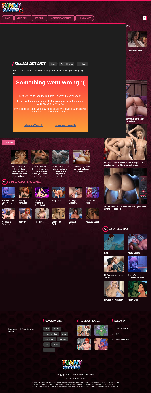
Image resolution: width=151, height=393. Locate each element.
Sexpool (107, 253)
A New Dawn (109, 50)
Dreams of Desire (56, 196)
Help (117, 334)
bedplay (64, 334)
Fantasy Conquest (23, 174)
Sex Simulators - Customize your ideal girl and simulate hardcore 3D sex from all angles (123, 163)
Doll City (22, 195)
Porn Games (82, 37)
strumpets (56, 344)
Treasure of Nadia (135, 50)
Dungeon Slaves (72, 196)
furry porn (56, 329)
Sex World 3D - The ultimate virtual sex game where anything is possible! (61, 144)
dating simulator (49, 339)
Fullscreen (8, 115)
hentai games (63, 339)
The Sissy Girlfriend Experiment (40, 176)
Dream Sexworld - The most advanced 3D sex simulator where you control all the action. (40, 144)
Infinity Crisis (133, 300)
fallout (46, 344)
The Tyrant (39, 195)
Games (53, 37)
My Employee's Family (113, 300)
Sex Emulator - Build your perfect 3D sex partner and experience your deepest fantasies (124, 120)
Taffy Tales (56, 173)
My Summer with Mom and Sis (113, 276)
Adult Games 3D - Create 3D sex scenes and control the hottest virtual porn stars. (19, 144)
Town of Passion (111, 72)
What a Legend (134, 253)
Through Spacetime (73, 174)
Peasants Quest (92, 195)
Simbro (47, 329)
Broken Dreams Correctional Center (8, 176)
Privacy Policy (121, 329)
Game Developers (123, 339)
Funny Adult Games (67, 37)
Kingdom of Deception (6, 196)
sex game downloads (51, 334)
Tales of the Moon (90, 174)
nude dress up (49, 350)
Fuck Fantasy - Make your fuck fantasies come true (81, 142)
